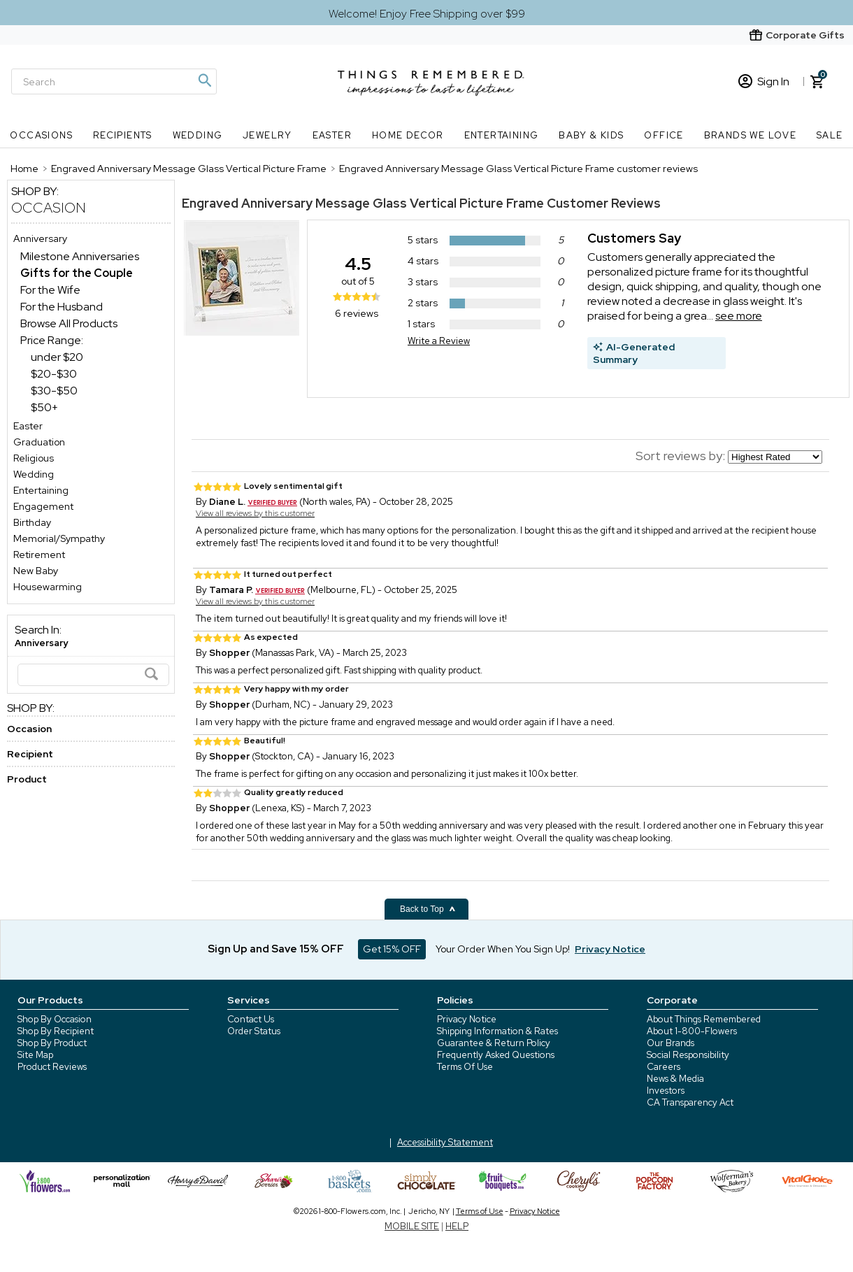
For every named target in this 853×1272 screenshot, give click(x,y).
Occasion (48, 208)
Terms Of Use (465, 1067)
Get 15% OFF (392, 949)
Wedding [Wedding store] (33, 474)
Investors (665, 1090)
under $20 (57, 357)
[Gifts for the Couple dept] (76, 273)
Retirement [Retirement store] (39, 554)
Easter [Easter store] (28, 426)
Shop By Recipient (55, 1031)
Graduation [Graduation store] (39, 442)
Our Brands (670, 1043)
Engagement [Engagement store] (43, 506)
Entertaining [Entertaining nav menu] (501, 135)
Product (27, 779)
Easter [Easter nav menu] (332, 135)
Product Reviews (52, 1067)
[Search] (114, 81)
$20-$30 (54, 373)
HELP (456, 1226)
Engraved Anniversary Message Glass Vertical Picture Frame (363, 203)
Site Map (35, 1055)
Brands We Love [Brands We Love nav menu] (750, 135)
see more (738, 315)
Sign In (763, 81)
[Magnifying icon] (204, 80)
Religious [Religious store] (33, 458)
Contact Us (250, 1019)
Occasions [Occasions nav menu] (41, 135)
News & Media (675, 1079)
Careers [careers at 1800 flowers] (663, 1067)
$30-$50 (54, 390)
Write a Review (439, 341)
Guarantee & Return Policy (493, 1043)
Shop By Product (52, 1043)
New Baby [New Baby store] (35, 570)
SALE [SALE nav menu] (830, 135)
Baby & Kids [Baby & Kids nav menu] (591, 135)
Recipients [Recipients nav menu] (122, 135)
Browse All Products (68, 323)
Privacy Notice (466, 1019)
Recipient (30, 754)
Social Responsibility (688, 1055)
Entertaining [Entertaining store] (41, 490)
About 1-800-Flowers (692, 1031)
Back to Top (428, 909)
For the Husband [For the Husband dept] (61, 306)
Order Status (253, 1031)
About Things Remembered (704, 1019)
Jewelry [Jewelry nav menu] (267, 135)
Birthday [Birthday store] (32, 522)
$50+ (44, 407)
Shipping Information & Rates (497, 1031)
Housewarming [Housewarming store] (47, 586)
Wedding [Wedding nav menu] (198, 135)
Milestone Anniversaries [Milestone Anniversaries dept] (79, 256)
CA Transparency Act (690, 1102)
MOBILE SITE (412, 1226)
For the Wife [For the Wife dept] (50, 290)
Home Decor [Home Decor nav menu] (408, 135)
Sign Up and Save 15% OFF (276, 949)
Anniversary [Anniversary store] (40, 238)
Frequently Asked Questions (495, 1055)
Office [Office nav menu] (663, 135)
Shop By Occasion (54, 1019)
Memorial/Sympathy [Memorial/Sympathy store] (59, 538)
